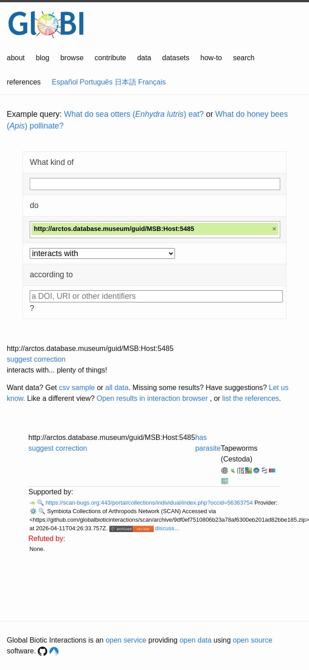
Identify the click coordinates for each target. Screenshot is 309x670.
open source (253, 640)
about (16, 58)
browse (72, 58)
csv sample (77, 387)
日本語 (125, 82)
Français (152, 82)
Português (96, 82)
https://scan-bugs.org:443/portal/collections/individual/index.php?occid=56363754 (149, 502)
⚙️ (33, 511)
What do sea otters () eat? (134, 114)
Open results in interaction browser (152, 398)
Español (65, 82)
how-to (211, 58)
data (144, 58)
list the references (250, 398)
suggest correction (36, 359)
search (244, 58)
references (24, 82)
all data (117, 387)
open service (126, 640)
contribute (110, 58)
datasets (175, 58)
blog (42, 58)
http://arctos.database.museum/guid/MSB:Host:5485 (90, 348)
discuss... (167, 528)
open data (195, 640)
